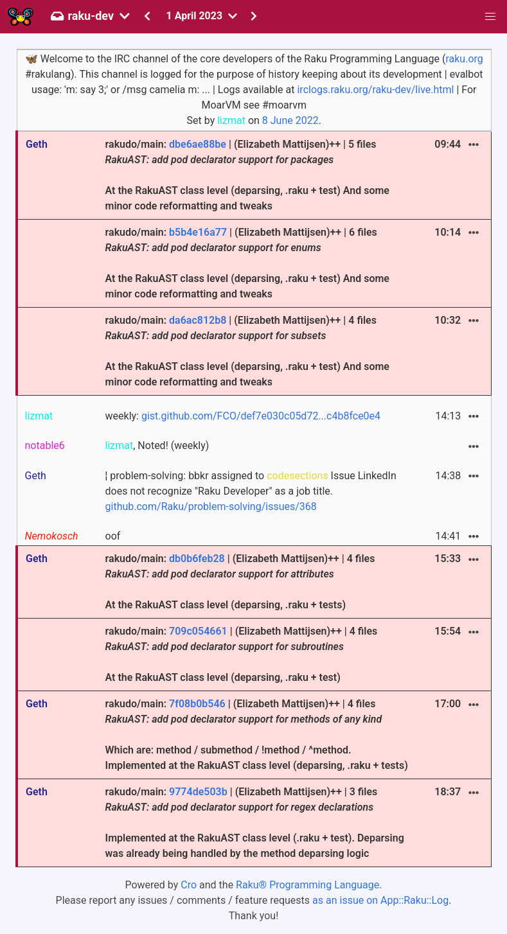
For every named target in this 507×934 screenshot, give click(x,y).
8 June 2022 (290, 120)
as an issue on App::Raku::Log (380, 900)
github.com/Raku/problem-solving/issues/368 (211, 506)
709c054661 (198, 631)
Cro (189, 885)
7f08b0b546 (197, 704)
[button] (490, 16)
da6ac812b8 (197, 320)
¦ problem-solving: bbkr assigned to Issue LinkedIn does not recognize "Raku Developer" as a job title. (250, 491)
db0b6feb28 (197, 558)
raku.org (464, 59)
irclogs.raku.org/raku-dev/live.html (375, 90)
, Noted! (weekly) (157, 445)
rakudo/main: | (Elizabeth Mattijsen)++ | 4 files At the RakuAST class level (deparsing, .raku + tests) (240, 581)
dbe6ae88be (197, 144)
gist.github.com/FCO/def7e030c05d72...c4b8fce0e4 (260, 416)
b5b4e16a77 (198, 232)
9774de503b (198, 792)
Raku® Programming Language (307, 885)
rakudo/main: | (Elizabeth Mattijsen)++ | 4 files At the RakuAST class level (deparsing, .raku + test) (241, 654)
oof (113, 536)
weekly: (243, 416)
